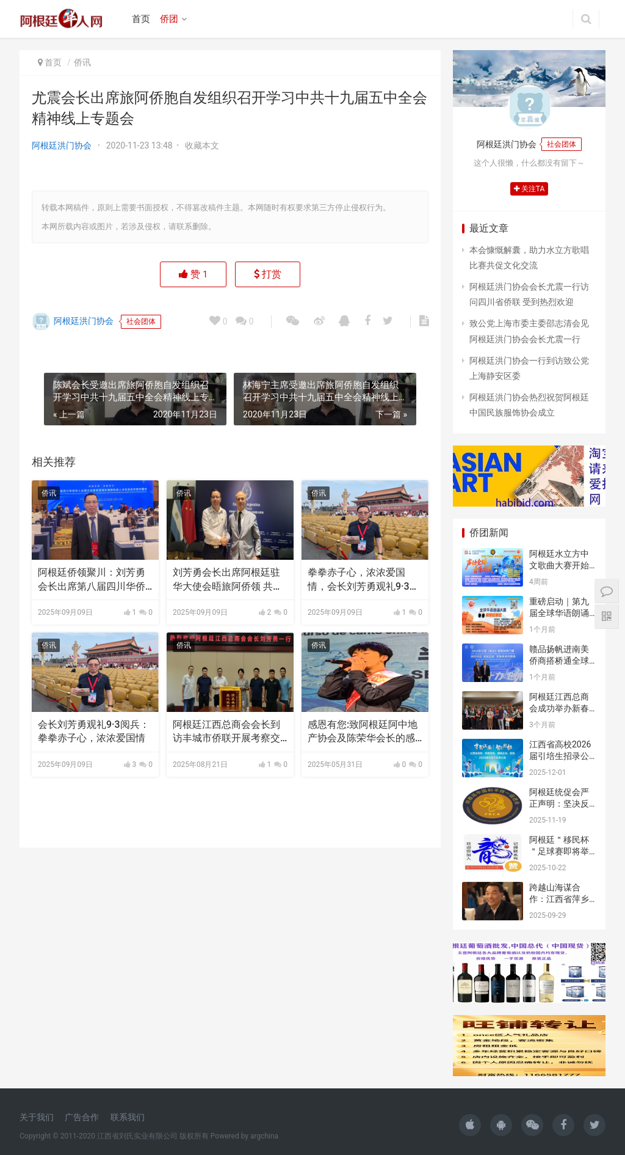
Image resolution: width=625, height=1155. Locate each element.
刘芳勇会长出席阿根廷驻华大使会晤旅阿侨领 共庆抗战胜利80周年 (228, 579)
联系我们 (127, 1117)
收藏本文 (202, 145)
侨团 (169, 18)
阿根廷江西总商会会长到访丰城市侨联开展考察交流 (226, 732)
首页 (141, 18)
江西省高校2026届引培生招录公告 (560, 756)
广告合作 (82, 1117)
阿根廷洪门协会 (62, 145)
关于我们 (37, 1117)
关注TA (529, 189)
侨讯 (82, 62)
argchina (264, 1136)
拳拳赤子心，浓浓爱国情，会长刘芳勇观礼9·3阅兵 (363, 579)
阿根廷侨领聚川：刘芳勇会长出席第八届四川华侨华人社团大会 (91, 579)
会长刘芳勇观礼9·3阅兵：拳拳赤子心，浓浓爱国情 (94, 731)
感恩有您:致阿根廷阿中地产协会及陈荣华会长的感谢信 (362, 732)
